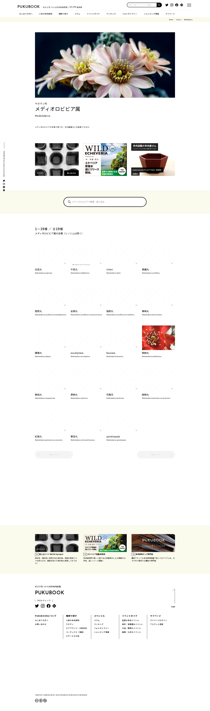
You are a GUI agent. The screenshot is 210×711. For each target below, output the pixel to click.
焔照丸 (122, 312)
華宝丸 (87, 438)
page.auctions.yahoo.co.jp (82, 264)
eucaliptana (87, 354)
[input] (142, 5)
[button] (159, 5)
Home (171, 19)
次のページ (156, 455)
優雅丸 (51, 354)
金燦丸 (87, 312)
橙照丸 (51, 312)
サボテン (70, 624)
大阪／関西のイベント (131, 628)
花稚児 (122, 396)
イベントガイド (93, 14)
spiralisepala (122, 438)
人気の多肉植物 (45, 14)
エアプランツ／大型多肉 (76, 628)
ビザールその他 (72, 636)
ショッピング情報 (151, 14)
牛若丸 (87, 271)
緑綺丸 (158, 396)
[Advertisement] (105, 493)
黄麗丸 (158, 271)
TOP (173, 599)
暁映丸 (158, 354)
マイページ (170, 14)
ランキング (111, 14)
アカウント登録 (156, 624)
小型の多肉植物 (72, 620)
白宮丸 (51, 271)
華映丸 (158, 312)
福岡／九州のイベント (131, 632)
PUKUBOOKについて (46, 615)
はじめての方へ (26, 14)
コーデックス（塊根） (75, 632)
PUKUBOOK (32, 6)
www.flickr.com (45, 95)
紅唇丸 (51, 438)
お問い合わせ (40, 624)
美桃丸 (51, 396)
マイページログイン (158, 620)
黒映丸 (87, 396)
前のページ (54, 455)
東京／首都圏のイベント (132, 624)
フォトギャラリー (129, 14)
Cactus (178, 19)
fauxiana (122, 354)
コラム (77, 14)
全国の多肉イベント (130, 620)
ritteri (122, 271)
